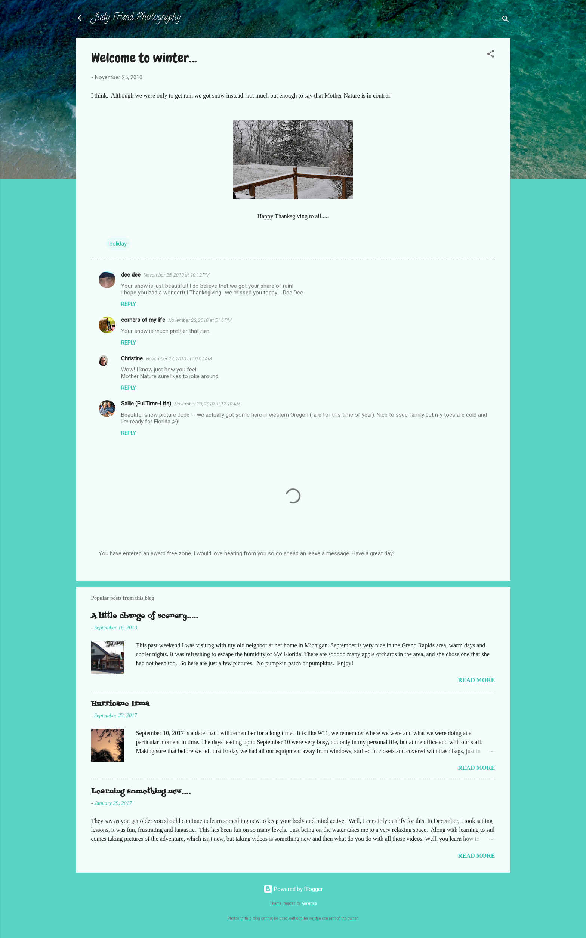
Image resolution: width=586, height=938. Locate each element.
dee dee (131, 274)
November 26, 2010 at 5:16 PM (200, 320)
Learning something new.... (141, 792)
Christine (132, 358)
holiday (118, 243)
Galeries (309, 903)
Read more (476, 680)
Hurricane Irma (120, 704)
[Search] (505, 20)
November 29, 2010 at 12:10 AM (207, 404)
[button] (490, 55)
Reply (128, 304)
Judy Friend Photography (137, 18)
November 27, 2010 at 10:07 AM (179, 358)
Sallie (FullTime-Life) (146, 403)
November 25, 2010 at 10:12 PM (177, 275)
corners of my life (143, 320)
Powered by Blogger (293, 889)
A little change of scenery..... (144, 616)
